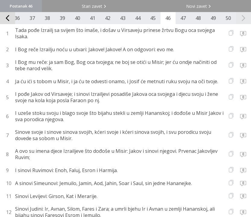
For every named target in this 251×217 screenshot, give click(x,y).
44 (138, 18)
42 (107, 18)
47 (183, 18)
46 (168, 18)
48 (198, 18)
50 (228, 18)
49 (213, 18)
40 (77, 18)
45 (153, 18)
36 (17, 18)
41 (92, 18)
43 (123, 18)
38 (47, 18)
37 (32, 18)
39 (62, 18)
